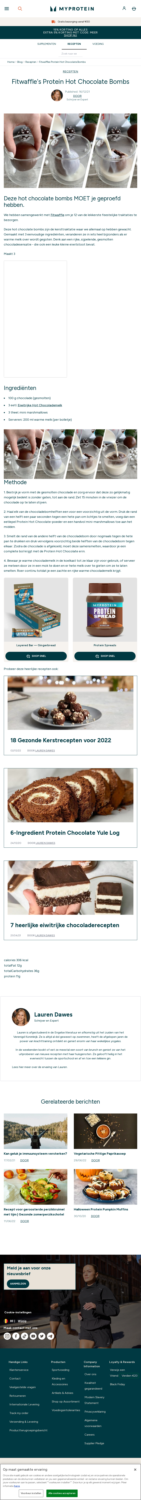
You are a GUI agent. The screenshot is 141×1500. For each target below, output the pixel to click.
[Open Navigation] (7, 8)
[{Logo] (72, 8)
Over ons (90, 1374)
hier (21, 1067)
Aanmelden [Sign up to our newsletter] (18, 1283)
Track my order (18, 1413)
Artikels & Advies (62, 1393)
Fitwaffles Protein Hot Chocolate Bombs (62, 62)
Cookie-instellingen (17, 1312)
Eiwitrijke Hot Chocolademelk (40, 405)
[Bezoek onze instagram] (7, 1336)
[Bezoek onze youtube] (33, 1336)
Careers (89, 1434)
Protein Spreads (105, 645)
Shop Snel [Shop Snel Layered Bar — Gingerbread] (36, 656)
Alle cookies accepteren (62, 1493)
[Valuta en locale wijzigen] (70, 1321)
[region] (70, 1482)
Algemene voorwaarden (92, 1423)
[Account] (124, 8)
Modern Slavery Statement (94, 1400)
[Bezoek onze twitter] (41, 1336)
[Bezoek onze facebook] (15, 1336)
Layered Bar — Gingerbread (36, 645)
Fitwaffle (57, 215)
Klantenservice (19, 1370)
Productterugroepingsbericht (28, 1430)
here (17, 1486)
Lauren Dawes (45, 750)
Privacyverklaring (95, 1411)
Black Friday (117, 1384)
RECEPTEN (70, 71)
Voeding (98, 44)
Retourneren (17, 1395)
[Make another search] (70, 54)
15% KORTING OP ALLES (70, 32)
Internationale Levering (24, 1404)
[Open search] (20, 8)
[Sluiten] (135, 1470)
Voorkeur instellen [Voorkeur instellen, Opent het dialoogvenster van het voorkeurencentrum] (31, 1493)
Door (77, 96)
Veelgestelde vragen (22, 1387)
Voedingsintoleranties (66, 1410)
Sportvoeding (60, 1370)
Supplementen (46, 44)
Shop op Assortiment (66, 1401)
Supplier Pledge (94, 1443)
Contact (15, 1378)
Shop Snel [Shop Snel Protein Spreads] (105, 656)
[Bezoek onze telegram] (50, 1336)
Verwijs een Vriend (124, 1373)
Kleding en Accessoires (60, 1381)
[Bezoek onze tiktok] (24, 1336)
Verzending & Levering (23, 1421)
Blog (20, 62)
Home (10, 62)
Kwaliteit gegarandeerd (93, 1385)
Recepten (74, 44)
